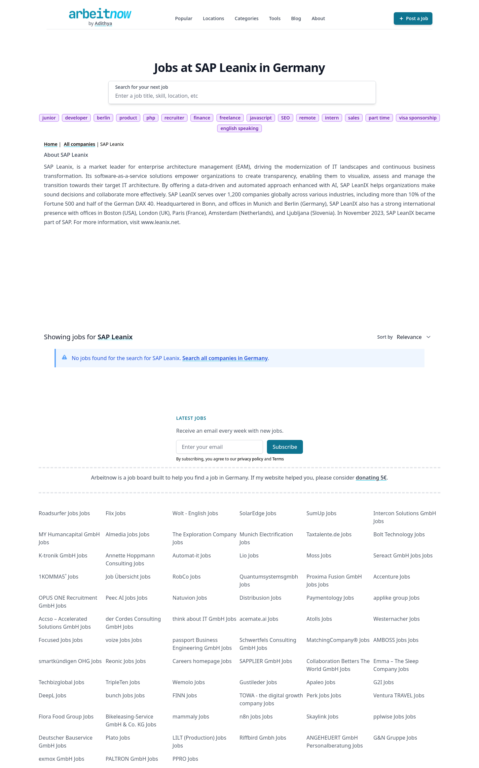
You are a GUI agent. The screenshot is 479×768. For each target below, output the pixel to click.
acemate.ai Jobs (259, 618)
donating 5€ (371, 477)
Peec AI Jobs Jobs (127, 597)
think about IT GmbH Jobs (204, 618)
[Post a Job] (413, 18)
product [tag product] (128, 118)
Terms (278, 459)
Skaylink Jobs (323, 716)
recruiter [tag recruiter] (174, 118)
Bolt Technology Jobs (399, 534)
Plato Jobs (118, 737)
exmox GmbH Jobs (61, 758)
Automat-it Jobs (191, 555)
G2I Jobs (383, 682)
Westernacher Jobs (396, 618)
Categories (247, 18)
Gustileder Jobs (258, 682)
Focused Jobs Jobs (61, 640)
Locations (213, 18)
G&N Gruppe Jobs (395, 737)
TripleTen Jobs (123, 682)
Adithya (103, 23)
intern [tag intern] (332, 118)
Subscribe (285, 447)
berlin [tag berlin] (103, 118)
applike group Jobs (396, 597)
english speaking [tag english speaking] (239, 128)
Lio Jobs (249, 555)
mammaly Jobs (190, 716)
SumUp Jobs (322, 513)
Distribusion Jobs (260, 597)
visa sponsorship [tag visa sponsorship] (418, 118)
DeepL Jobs (52, 695)
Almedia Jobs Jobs (128, 534)
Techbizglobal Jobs (61, 682)
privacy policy (250, 459)
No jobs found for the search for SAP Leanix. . (170, 358)
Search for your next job (141, 87)
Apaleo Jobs (321, 682)
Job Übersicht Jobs (128, 576)
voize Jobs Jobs (124, 640)
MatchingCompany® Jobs (338, 640)
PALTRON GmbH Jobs (132, 758)
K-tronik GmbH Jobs (63, 555)
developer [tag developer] (76, 118)
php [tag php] (150, 118)
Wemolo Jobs (188, 682)
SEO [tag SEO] (285, 118)
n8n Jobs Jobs (256, 716)
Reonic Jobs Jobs (126, 661)
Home (50, 144)
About (318, 18)
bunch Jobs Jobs (125, 695)
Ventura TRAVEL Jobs (398, 695)
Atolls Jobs (319, 618)
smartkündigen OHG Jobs (70, 661)
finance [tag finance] (202, 118)
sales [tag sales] (353, 118)
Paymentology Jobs (330, 597)
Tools (275, 18)
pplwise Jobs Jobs (394, 716)
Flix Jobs (116, 513)
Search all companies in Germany (225, 358)
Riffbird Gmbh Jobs (263, 737)
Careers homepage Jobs (202, 661)
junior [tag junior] (49, 118)
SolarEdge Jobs (258, 513)
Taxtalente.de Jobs (329, 534)
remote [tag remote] (307, 118)
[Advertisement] (239, 281)
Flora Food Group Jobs (66, 716)
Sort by (385, 337)
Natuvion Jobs (189, 597)
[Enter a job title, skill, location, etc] (242, 95)
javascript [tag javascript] (261, 118)
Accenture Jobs (391, 576)
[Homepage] (100, 13)
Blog (296, 18)
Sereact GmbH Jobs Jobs (402, 555)
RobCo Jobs (186, 576)
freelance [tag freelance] (230, 118)
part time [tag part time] (379, 118)
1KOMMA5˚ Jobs (58, 576)
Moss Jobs (319, 555)
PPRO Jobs (185, 758)
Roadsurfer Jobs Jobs (64, 513)
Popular (183, 18)
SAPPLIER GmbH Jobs (266, 661)
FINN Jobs (184, 695)
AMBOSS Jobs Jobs (396, 640)
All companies (79, 144)
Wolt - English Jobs (195, 513)
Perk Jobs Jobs (324, 695)
